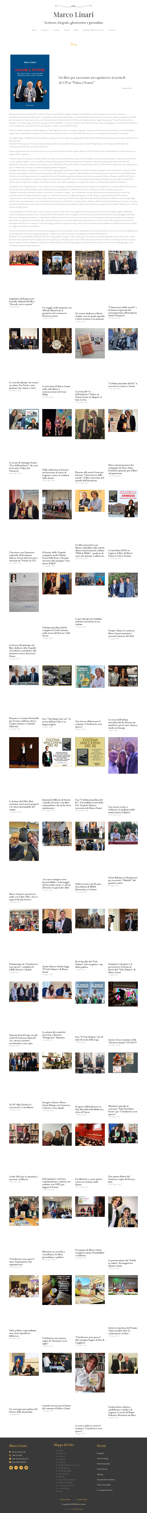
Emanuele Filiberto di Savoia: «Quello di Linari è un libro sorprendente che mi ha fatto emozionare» (56, 804)
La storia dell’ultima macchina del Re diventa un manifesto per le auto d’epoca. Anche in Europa (123, 723)
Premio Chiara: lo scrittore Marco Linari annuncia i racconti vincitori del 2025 (121, 633)
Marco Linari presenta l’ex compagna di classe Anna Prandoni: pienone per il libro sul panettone (122, 469)
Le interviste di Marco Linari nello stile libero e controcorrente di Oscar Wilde (56, 390)
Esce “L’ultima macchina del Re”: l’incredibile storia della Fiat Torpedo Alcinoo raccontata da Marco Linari (89, 804)
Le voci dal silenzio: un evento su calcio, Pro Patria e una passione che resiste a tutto (24, 385)
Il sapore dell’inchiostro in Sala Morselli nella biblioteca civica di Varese (89, 1109)
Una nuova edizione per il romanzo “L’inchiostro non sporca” (88, 724)
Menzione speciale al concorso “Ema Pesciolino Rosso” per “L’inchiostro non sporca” (122, 1110)
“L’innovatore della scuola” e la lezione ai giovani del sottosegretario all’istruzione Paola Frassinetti (122, 311)
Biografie (61, 1459)
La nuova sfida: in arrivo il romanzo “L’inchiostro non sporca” (88, 1428)
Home (34, 30)
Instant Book (63, 1473)
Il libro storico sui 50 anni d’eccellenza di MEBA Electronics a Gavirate (88, 886)
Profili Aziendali (64, 1470)
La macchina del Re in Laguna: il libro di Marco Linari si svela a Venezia (120, 553)
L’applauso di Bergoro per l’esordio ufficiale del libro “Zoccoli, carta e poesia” (22, 301)
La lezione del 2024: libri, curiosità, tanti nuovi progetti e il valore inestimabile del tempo (24, 805)
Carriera (56, 30)
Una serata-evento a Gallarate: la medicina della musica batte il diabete (121, 809)
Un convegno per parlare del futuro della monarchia (23, 1410)
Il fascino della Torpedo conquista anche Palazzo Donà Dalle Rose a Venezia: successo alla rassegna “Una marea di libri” (56, 558)
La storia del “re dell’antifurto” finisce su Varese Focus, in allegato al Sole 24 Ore (88, 395)
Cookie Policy (63, 1488)
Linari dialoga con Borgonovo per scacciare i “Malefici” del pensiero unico (123, 880)
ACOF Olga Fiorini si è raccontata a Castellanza (21, 1106)
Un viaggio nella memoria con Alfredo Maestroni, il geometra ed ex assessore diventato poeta (57, 311)
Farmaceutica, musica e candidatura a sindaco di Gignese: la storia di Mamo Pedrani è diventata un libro (122, 1411)
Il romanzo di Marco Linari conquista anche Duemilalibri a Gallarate (89, 1252)
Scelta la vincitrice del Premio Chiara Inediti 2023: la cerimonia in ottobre (122, 1330)
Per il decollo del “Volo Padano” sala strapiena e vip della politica (88, 964)
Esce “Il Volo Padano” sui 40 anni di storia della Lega (89, 1038)
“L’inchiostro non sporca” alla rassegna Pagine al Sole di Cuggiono (89, 1340)
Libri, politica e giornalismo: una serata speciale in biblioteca (23, 1333)
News (76, 30)
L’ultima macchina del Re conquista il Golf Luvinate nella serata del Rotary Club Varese (56, 631)
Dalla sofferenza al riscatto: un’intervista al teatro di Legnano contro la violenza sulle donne (55, 473)
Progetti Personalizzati (67, 1479)
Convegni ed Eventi (66, 1485)
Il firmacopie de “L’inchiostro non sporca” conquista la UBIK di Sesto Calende (23, 967)
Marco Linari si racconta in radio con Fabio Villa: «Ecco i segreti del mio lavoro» (23, 897)
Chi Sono (45, 30)
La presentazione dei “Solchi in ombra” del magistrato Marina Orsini (122, 1263)
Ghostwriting (63, 1468)
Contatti (111, 30)
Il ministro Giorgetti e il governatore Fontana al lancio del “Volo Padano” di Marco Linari (121, 968)
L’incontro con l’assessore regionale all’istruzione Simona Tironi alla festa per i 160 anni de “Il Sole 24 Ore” (23, 556)
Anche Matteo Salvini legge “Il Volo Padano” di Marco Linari (55, 969)
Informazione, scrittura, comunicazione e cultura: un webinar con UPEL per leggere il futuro (56, 1183)
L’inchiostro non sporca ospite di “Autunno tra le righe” (54, 1341)
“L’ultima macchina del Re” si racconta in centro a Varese (122, 385)
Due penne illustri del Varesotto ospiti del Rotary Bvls (121, 1179)
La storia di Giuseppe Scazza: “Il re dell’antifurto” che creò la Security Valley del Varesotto (23, 466)
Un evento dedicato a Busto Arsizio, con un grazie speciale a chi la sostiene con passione (90, 316)
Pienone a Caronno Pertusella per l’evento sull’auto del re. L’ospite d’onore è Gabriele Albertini (24, 722)
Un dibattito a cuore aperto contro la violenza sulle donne (88, 1182)
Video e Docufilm (65, 1482)
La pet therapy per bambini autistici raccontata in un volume (88, 621)
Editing (61, 1476)
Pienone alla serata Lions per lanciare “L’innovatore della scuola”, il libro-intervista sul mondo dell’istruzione (89, 476)
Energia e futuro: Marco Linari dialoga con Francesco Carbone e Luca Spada (56, 1105)
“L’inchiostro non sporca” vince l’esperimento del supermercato (22, 1261)
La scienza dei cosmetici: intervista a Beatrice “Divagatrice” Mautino (54, 1035)
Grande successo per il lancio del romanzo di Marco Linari (56, 1407)
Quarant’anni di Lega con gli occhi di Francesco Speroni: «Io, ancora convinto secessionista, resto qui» (23, 1039)
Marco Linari (73, 14)
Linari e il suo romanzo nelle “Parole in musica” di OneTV (122, 1041)
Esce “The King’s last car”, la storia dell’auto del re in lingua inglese (56, 721)
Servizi (66, 30)
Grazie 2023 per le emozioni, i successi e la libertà (23, 1178)
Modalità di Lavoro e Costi (93, 30)
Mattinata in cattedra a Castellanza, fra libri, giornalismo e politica (53, 1254)
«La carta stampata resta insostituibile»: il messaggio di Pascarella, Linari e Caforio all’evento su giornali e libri (56, 883)
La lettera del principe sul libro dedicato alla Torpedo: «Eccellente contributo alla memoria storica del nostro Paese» (22, 651)
